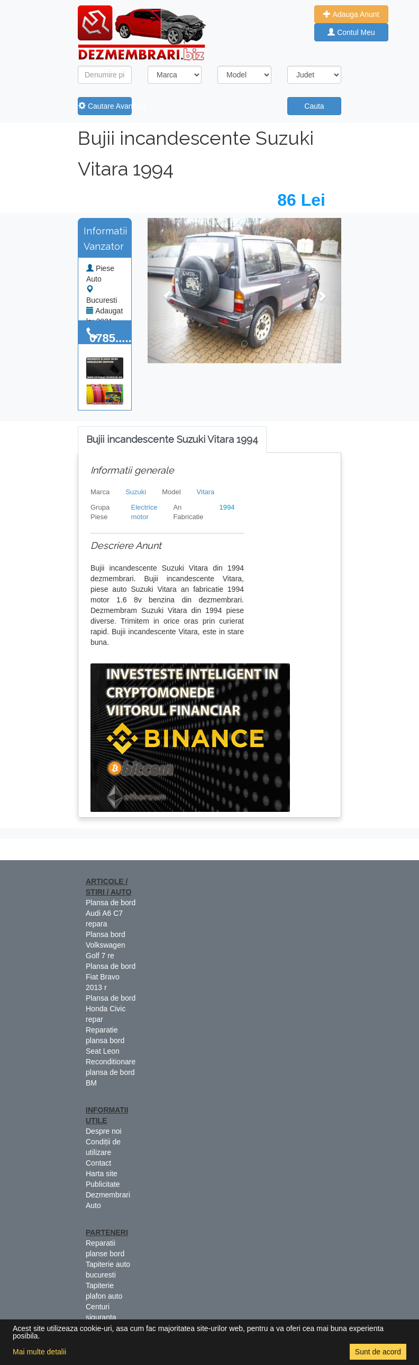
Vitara (206, 492)
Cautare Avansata (105, 106)
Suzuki (135, 492)
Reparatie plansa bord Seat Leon (105, 1040)
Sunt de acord (378, 1352)
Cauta (314, 106)
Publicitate (103, 1184)
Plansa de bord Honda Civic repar (110, 1008)
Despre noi (104, 1131)
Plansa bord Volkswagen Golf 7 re (105, 945)
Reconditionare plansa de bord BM (110, 1072)
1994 (226, 507)
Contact (98, 1163)
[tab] (172, 439)
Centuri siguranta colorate (101, 1317)
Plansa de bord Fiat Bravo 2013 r (110, 977)
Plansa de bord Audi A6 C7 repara (110, 913)
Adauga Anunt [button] (351, 14)
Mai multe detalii (39, 1352)
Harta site (101, 1173)
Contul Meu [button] (351, 32)
